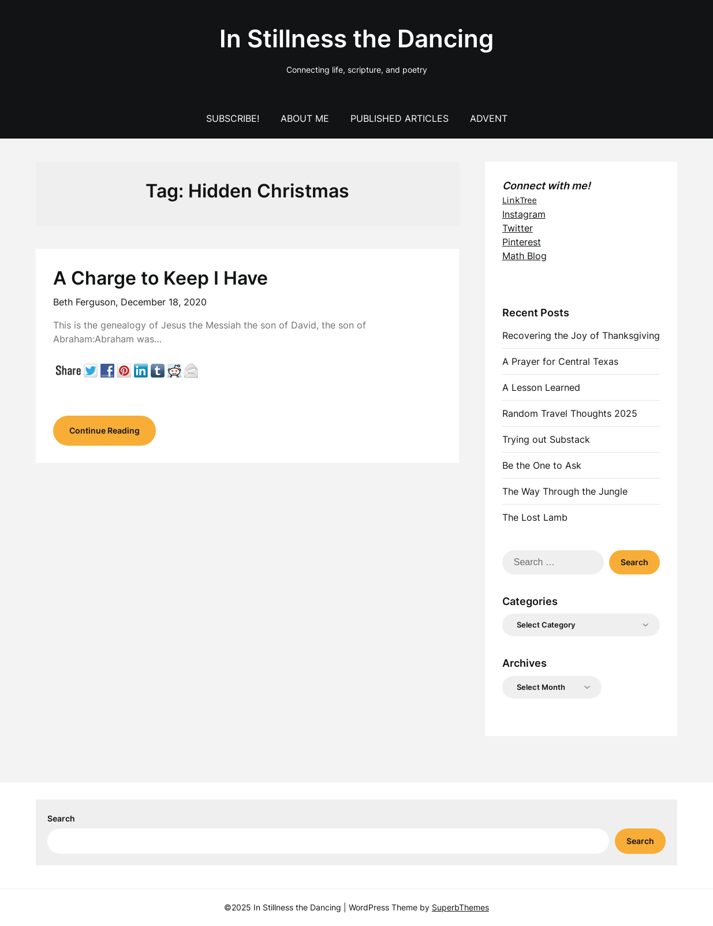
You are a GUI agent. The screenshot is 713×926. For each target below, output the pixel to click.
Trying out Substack (546, 439)
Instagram (524, 214)
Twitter (517, 228)
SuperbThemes (460, 907)
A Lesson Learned (541, 387)
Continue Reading (104, 430)
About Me (305, 118)
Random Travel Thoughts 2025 (569, 413)
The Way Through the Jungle (565, 491)
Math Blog (524, 256)
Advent (488, 118)
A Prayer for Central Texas (560, 361)
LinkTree (519, 200)
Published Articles (399, 118)
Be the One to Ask (541, 465)
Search (61, 818)
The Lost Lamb (535, 517)
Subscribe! (232, 118)
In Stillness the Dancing (356, 38)
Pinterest (521, 242)
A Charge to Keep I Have (160, 278)
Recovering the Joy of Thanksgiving (581, 335)
